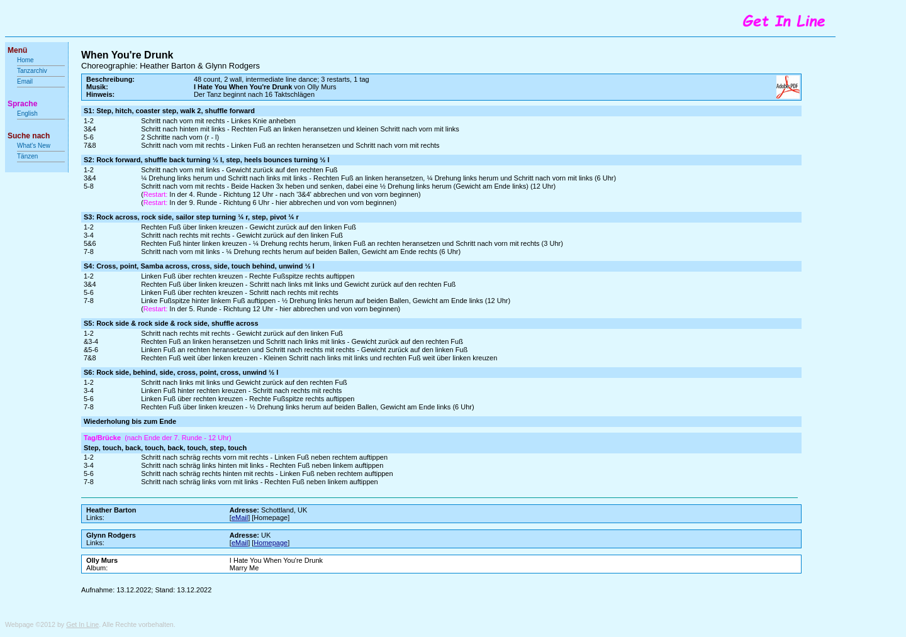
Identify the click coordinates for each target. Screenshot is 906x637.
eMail (240, 517)
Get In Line (82, 624)
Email (25, 81)
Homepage (271, 542)
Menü (17, 50)
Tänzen (27, 156)
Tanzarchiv (32, 70)
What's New (34, 145)
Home (25, 60)
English (27, 113)
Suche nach (29, 135)
